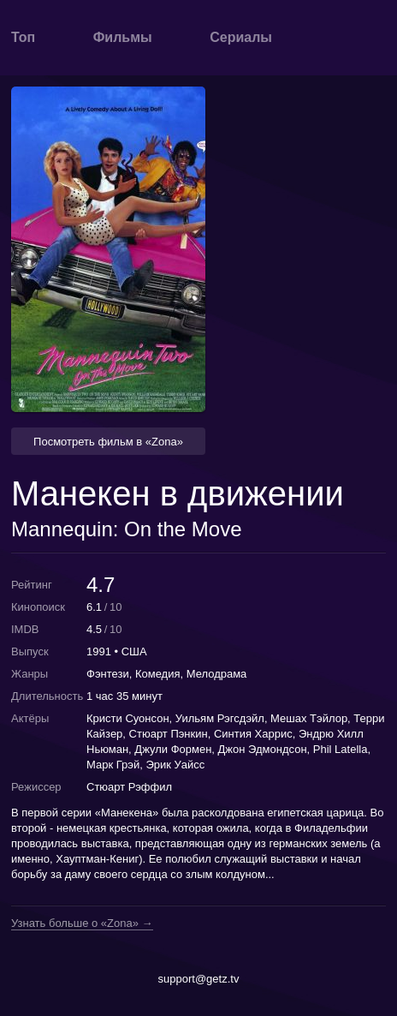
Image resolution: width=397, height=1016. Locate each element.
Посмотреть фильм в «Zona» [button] (108, 441)
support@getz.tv (199, 978)
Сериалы (241, 37)
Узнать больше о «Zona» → (82, 923)
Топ (23, 37)
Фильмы (122, 37)
